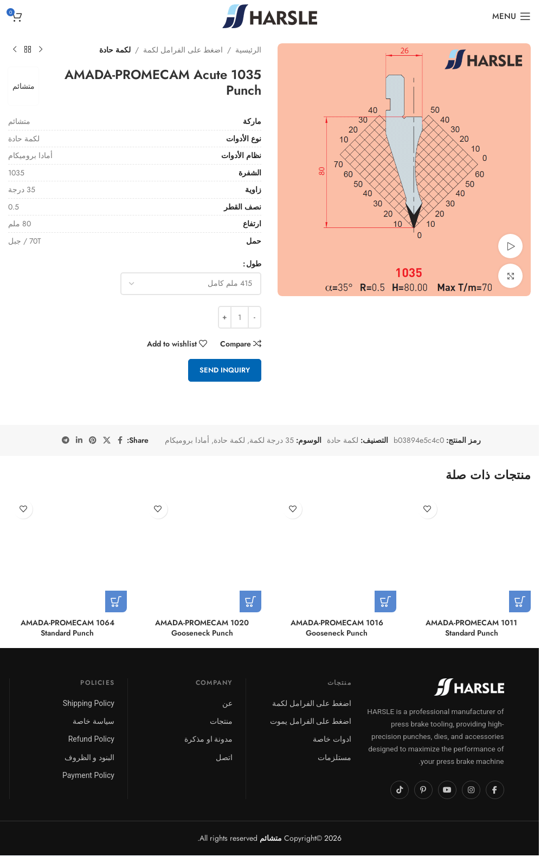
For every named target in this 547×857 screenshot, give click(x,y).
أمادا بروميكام (187, 440)
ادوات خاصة (332, 739)
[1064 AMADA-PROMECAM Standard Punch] (67, 553)
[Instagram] (471, 790)
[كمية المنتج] (239, 317)
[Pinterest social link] (93, 440)
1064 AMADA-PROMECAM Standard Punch (67, 628)
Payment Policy (88, 775)
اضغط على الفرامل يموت (310, 721)
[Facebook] (495, 790)
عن (227, 703)
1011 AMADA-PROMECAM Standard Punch (471, 628)
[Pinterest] (423, 790)
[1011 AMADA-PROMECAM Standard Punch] (472, 553)
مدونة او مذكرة (208, 739)
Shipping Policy (88, 703)
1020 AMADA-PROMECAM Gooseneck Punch (202, 628)
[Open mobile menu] (511, 16)
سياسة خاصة (93, 721)
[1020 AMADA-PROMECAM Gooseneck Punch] (202, 553)
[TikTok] (399, 790)
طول (253, 263)
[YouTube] (447, 790)
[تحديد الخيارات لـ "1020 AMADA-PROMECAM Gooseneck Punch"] (250, 601)
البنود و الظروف (89, 757)
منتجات (221, 721)
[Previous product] (40, 49)
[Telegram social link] (66, 440)
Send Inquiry (225, 370)
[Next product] (14, 49)
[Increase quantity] (224, 317)
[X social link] (107, 440)
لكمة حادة (115, 49)
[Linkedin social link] (79, 440)
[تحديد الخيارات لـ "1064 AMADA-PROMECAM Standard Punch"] (116, 601)
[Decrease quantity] (254, 317)
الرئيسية (248, 49)
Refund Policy (91, 739)
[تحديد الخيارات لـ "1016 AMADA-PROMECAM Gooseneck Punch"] (385, 601)
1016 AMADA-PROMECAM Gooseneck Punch (337, 628)
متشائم (25, 86)
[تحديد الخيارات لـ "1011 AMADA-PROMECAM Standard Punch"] (520, 601)
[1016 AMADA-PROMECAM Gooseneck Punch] (337, 553)
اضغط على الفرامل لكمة (183, 49)
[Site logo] (269, 15)
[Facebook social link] (120, 440)
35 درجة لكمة (271, 440)
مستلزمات (334, 757)
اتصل (224, 757)
